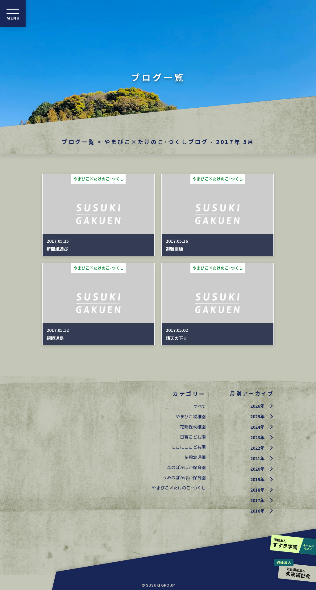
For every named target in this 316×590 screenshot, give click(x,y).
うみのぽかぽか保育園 (184, 477)
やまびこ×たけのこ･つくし (179, 488)
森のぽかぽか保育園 (186, 467)
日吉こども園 (193, 437)
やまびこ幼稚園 (191, 416)
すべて (199, 406)
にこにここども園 (188, 447)
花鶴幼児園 (195, 457)
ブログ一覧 (78, 142)
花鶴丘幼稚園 (193, 426)
